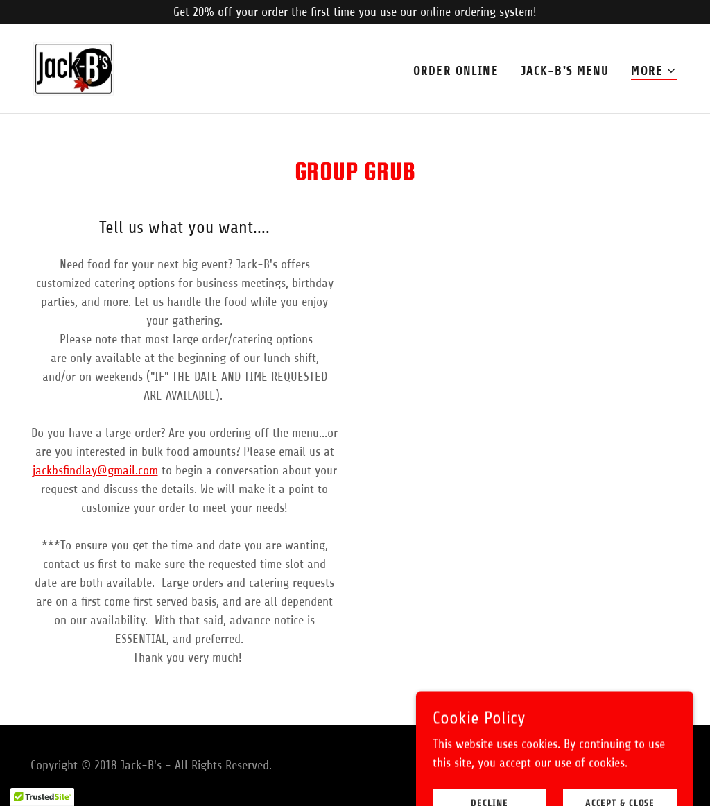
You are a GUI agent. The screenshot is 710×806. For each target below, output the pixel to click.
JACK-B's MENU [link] (565, 71)
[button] (654, 71)
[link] (73, 68)
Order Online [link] (456, 71)
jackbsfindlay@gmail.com (95, 470)
